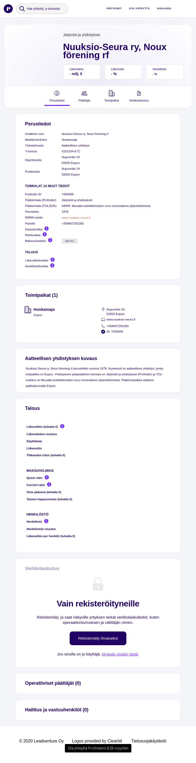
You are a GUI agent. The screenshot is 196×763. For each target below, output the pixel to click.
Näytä (69, 241)
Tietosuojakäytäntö (149, 741)
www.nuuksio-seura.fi (76, 217)
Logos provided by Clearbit (97, 741)
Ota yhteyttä (139, 8)
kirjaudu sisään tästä (120, 654)
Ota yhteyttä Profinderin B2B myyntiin (98, 748)
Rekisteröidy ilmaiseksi (98, 638)
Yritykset (114, 8)
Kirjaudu (164, 8)
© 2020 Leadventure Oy (41, 741)
